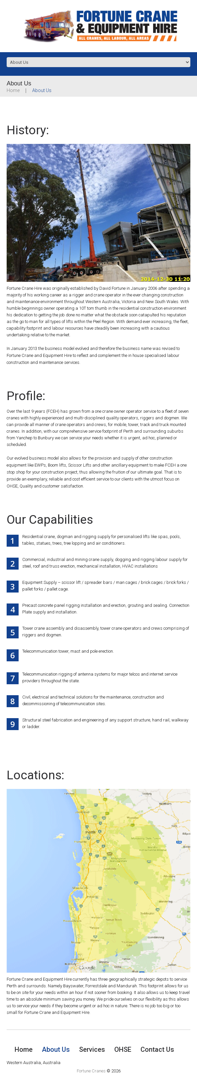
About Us (56, 1049)
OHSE (122, 1049)
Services (92, 1049)
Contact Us (157, 1049)
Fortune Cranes (91, 1070)
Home (13, 90)
